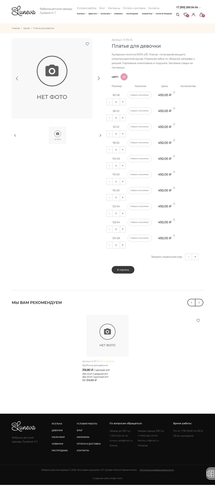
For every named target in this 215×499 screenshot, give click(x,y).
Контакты (153, 8)
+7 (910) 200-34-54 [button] (188, 7)
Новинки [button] (118, 14)
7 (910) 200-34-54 (119, 449)
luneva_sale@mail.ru (121, 454)
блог (79, 444)
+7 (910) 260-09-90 (149, 449)
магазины (82, 451)
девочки (57, 444)
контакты (82, 464)
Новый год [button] (147, 14)
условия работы (86, 437)
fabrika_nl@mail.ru (149, 454)
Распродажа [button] (132, 14)
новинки (57, 458)
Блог (102, 8)
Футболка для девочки (96, 379)
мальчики (58, 451)
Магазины (114, 8)
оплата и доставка (88, 458)
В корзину (123, 272)
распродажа (60, 464)
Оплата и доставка (134, 8)
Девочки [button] (93, 14)
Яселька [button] (81, 14)
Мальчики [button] (105, 14)
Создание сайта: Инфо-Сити (107, 492)
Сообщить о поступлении (139, 95)
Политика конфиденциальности (157, 484)
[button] (193, 14)
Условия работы (87, 8)
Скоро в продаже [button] (164, 14)
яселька (57, 437)
